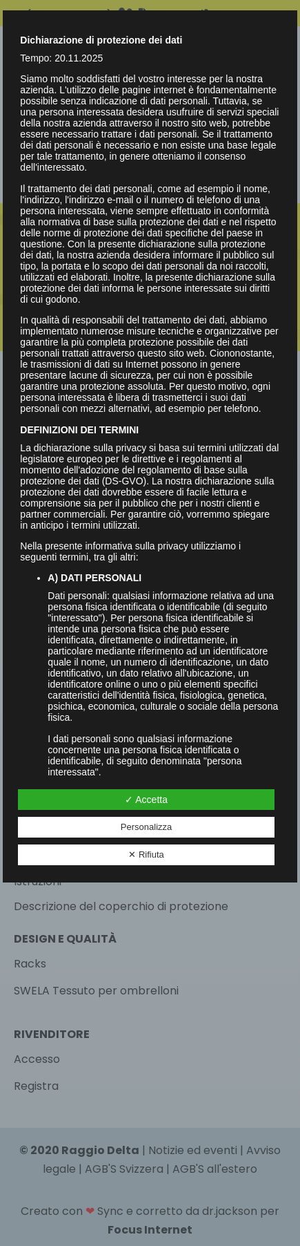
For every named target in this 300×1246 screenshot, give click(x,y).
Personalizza (146, 827)
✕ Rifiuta (145, 854)
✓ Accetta (146, 799)
